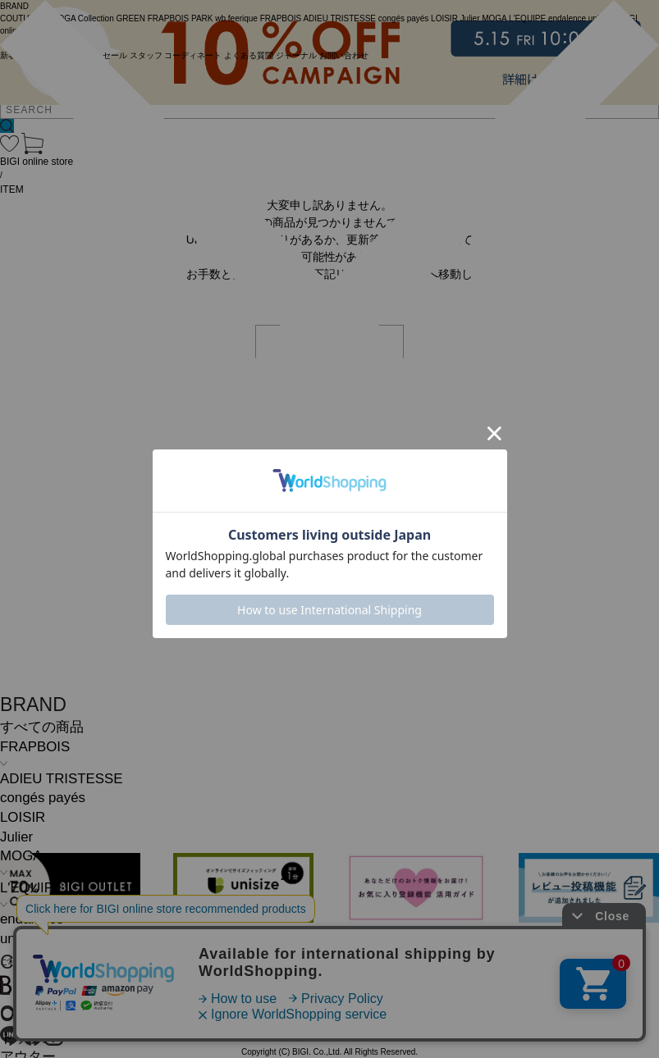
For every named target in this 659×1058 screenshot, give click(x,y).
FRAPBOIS (35, 747)
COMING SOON (69, 962)
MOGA (21, 856)
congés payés (42, 797)
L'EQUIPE (31, 888)
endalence (32, 919)
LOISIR (22, 817)
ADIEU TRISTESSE (61, 779)
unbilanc (26, 938)
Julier (16, 837)
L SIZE (28, 988)
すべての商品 (42, 727)
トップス (28, 1038)
